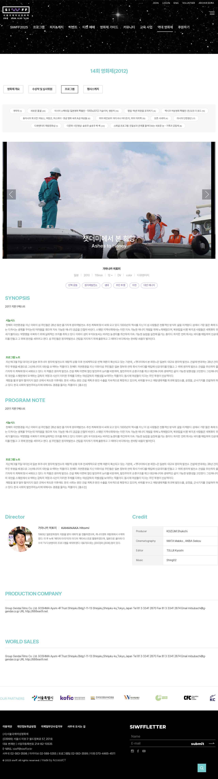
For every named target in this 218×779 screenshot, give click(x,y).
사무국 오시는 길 (76, 726)
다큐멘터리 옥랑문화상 (46, 125)
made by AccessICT (54, 760)
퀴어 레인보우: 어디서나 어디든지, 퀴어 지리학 (122, 118)
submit (197, 744)
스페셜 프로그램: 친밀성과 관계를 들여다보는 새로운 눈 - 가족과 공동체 (148, 125)
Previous (11, 194)
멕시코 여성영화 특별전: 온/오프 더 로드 (185, 110)
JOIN (156, 3)
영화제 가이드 (109, 27)
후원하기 (184, 27)
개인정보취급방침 (26, 726)
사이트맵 (212, 13)
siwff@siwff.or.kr (22, 748)
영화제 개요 (13, 89)
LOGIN (166, 3)
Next (207, 194)
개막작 (17, 110)
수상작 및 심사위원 (42, 89)
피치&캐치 (57, 27)
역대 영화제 (165, 27)
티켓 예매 (88, 27)
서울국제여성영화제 (16, 13)
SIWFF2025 (19, 27)
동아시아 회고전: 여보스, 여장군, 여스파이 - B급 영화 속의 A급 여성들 (56, 118)
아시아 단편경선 (186, 118)
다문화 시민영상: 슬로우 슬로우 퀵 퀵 (86, 125)
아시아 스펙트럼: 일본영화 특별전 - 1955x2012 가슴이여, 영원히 (86, 110)
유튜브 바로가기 (144, 751)
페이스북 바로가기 (138, 751)
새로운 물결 (38, 110)
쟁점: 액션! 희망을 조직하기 (142, 110)
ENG (176, 3)
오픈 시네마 (161, 118)
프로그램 (39, 27)
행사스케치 (93, 89)
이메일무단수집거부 (52, 726)
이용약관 (7, 726)
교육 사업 (146, 27)
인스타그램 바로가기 (132, 751)
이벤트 (73, 27)
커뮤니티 (129, 27)
